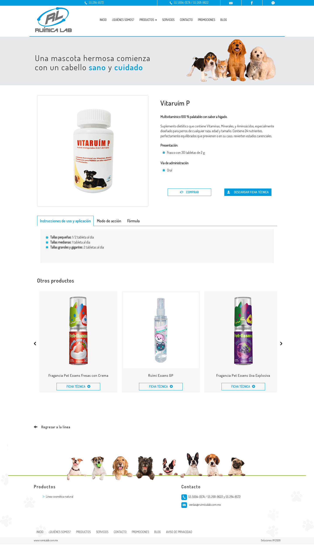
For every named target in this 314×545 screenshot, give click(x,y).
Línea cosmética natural (59, 497)
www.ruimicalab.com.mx (46, 541)
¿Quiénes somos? (123, 20)
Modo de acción (109, 220)
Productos (83, 532)
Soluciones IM (268, 541)
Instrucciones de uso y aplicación (65, 220)
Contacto (186, 20)
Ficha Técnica (79, 387)
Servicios (168, 20)
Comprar (189, 192)
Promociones (206, 20)
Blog (223, 20)
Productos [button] (148, 20)
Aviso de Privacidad (179, 532)
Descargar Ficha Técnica (248, 192)
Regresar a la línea (52, 427)
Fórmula (133, 220)
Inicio (103, 20)
